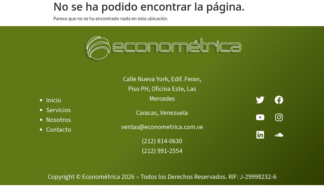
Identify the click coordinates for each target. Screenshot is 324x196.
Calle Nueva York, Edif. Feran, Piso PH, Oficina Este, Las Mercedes (162, 88)
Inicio (53, 100)
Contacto (58, 129)
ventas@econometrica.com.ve (162, 127)
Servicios (58, 110)
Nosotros (58, 120)
